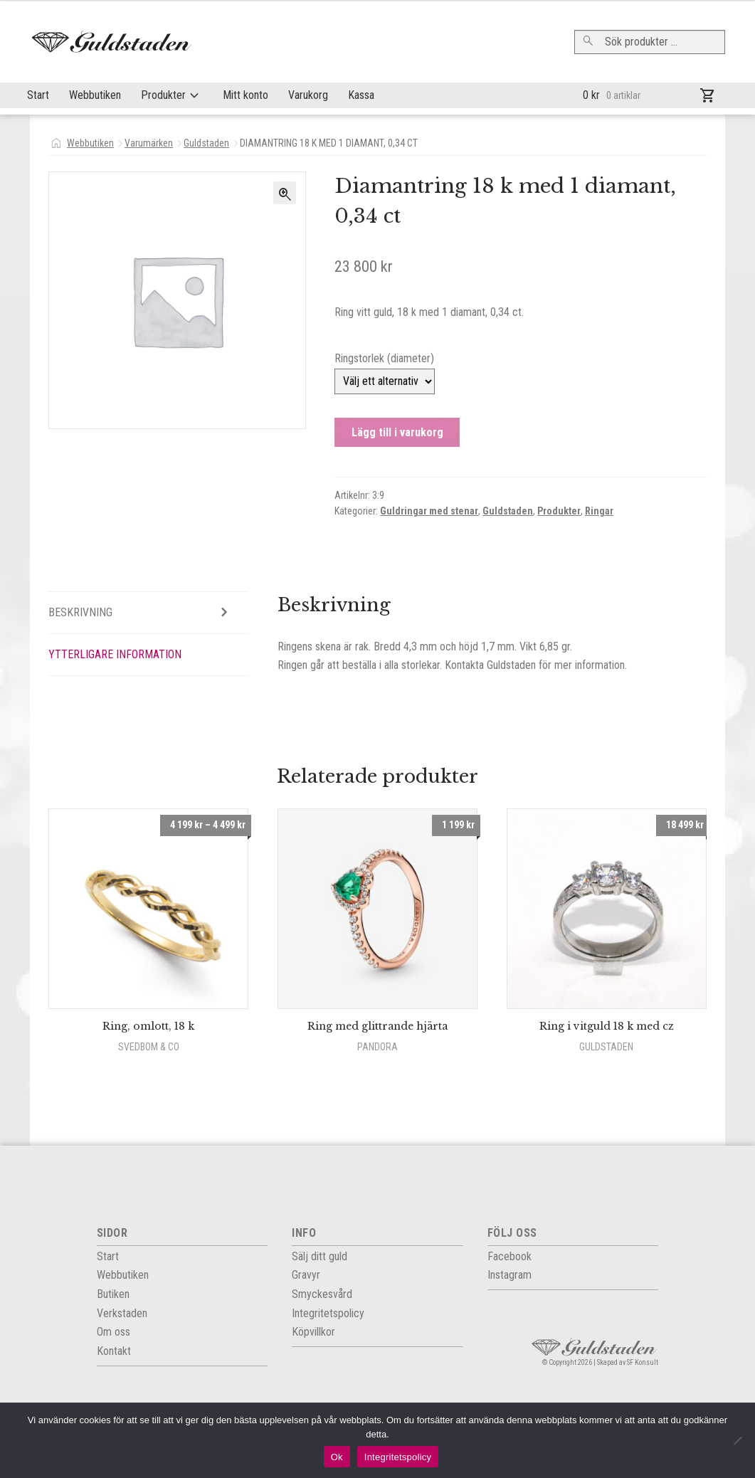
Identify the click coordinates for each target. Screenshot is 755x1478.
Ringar (599, 511)
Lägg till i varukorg (397, 432)
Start (38, 95)
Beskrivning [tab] (80, 612)
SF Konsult (642, 1362)
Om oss (113, 1332)
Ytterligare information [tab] (114, 654)
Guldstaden (206, 143)
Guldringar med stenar (429, 511)
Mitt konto (245, 95)
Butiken (113, 1294)
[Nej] (737, 1440)
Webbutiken (95, 95)
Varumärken (149, 143)
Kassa (361, 95)
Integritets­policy (328, 1313)
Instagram (509, 1275)
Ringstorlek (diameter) (384, 358)
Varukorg (308, 95)
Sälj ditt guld (319, 1256)
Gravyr (306, 1275)
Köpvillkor (313, 1332)
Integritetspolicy (398, 1457)
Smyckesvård (322, 1294)
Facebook (509, 1256)
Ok (337, 1457)
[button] (284, 192)
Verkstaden (122, 1313)
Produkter (163, 95)
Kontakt (114, 1351)
